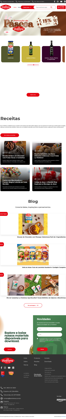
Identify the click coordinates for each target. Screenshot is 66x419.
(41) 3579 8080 (26, 1)
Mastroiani (26, 377)
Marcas (24, 7)
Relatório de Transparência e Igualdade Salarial (55, 376)
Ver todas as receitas (9, 135)
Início (15, 7)
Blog (34, 7)
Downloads (48, 7)
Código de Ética (48, 368)
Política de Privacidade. (49, 341)
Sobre (19, 7)
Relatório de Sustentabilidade (51, 380)
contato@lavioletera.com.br (12, 398)
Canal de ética (48, 374)
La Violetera (26, 373)
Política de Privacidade (50, 370)
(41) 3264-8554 (10, 1)
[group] (10, 54)
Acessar (10, 349)
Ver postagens (33, 305)
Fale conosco (40, 7)
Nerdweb (64, 416)
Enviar (42, 349)
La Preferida (26, 375)
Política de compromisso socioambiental (54, 378)
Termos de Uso (48, 372)
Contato (46, 358)
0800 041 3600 (40, 1)
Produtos (37, 358)
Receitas (29, 7)
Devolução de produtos (38, 375)
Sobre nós (33, 94)
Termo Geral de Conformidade (51, 382)
